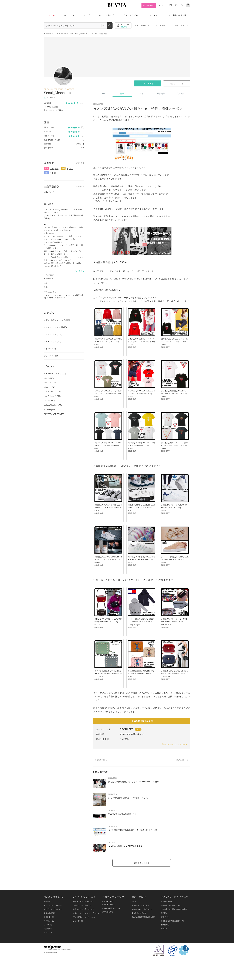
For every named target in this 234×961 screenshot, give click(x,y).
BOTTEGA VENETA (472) (54, 414)
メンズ (87, 15)
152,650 (54, 168)
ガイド (134, 901)
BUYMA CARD (107, 901)
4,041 (70, 168)
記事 (122, 93)
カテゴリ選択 (142, 25)
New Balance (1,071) (52, 396)
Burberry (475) (49, 410)
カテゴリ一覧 (49, 921)
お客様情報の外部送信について (172, 921)
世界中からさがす (177, 15)
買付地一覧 (48, 928)
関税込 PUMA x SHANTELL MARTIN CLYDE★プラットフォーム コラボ (141, 507)
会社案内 (164, 928)
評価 (142, 93)
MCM (130, 676)
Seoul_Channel (55, 93)
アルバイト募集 (166, 901)
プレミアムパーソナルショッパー (85, 917)
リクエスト (48, 932)
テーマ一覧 (48, 925)
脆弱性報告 (165, 925)
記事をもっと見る (141, 863)
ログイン (162, 5)
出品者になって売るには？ (83, 905)
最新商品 (161, 93)
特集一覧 (47, 901)
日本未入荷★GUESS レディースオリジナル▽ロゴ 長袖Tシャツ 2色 (174, 341)
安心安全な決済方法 (139, 913)
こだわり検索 (180, 25)
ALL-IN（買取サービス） (111, 908)
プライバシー (166, 917)
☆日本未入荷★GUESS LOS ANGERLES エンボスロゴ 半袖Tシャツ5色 (108, 445)
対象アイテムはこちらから (174, 744)
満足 (46, 168)
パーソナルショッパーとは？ (83, 901)
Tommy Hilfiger (134, 625)
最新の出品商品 (49, 913)
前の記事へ (100, 760)
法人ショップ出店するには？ (83, 909)
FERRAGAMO (166, 676)
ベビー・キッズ (106, 15)
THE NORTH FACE (168, 625)
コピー (138, 729)
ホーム (103, 93)
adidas (163, 510)
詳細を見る (80, 163)
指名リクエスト (176, 83)
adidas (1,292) (49, 387)
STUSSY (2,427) (50, 383)
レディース (69, 15)
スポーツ (50, 349)
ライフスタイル (130, 15)
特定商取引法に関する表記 (171, 905)
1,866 (53, 173)
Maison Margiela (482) (53, 405)
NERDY (97, 625)
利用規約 (164, 913)
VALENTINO (99, 676)
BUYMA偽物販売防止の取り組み (144, 917)
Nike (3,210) (49, 378)
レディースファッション (57, 320)
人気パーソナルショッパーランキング (87, 913)
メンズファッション (55, 327)
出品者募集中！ (149, 5)
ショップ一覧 (78, 921)
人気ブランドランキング (53, 909)
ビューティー (153, 15)
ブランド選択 (161, 25)
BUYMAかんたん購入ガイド (142, 909)
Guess (97, 344)
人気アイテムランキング (53, 905)
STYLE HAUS (107, 912)
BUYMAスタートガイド (140, 905)
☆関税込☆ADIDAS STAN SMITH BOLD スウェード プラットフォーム (108, 559)
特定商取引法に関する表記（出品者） (175, 909)
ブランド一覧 (49, 917)
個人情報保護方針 (50, 952)
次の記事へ (182, 760)
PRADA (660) (49, 401)
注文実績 (180, 93)
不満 (46, 173)
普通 (63, 168)
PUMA (96, 510)
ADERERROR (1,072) (52, 392)
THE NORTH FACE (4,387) (55, 374)
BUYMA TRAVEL (108, 905)
